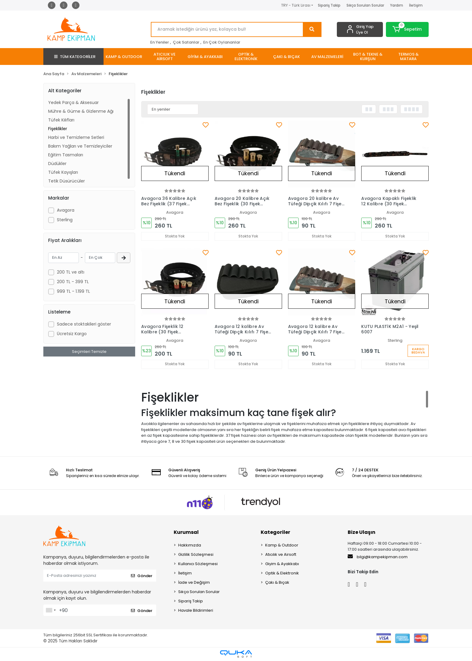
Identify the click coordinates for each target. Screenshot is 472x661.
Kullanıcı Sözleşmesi (198, 564)
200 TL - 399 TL (73, 282)
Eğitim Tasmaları (65, 155)
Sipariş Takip (329, 5)
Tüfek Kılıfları (61, 120)
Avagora (65, 210)
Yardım (396, 5)
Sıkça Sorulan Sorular (365, 5)
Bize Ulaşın (361, 532)
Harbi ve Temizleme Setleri (76, 137)
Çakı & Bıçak (277, 583)
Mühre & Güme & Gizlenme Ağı (80, 111)
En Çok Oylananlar (221, 42)
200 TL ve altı (70, 272)
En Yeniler (159, 42)
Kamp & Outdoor (281, 546)
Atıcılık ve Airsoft (280, 555)
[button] (407, 29)
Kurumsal (186, 532)
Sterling (65, 220)
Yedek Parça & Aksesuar (73, 102)
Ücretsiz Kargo (72, 334)
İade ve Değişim (194, 583)
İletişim (416, 5)
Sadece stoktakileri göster (84, 324)
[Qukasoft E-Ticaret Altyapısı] (236, 654)
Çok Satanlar (186, 42)
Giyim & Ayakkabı (282, 564)
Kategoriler (275, 532)
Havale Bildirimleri (195, 611)
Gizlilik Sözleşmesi (195, 555)
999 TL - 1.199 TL (73, 291)
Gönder (141, 576)
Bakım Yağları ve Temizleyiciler (80, 146)
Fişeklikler (57, 129)
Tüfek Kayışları (63, 172)
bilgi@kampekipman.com (378, 557)
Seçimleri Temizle (89, 351)
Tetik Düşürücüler (66, 181)
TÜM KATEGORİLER (74, 57)
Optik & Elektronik (282, 574)
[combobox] (50, 610)
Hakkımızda (189, 546)
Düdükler (57, 164)
